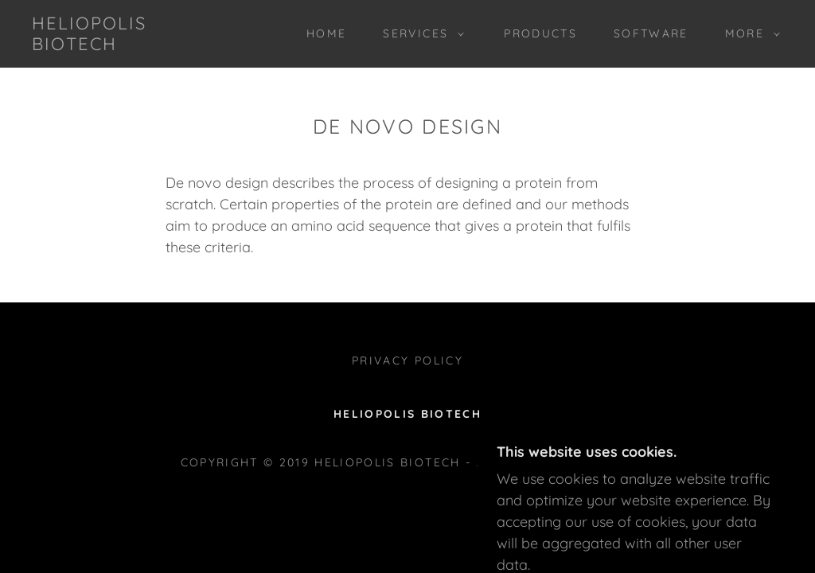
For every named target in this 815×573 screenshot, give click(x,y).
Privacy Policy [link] (407, 360)
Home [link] (326, 33)
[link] (132, 45)
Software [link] (651, 33)
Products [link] (540, 33)
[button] (419, 33)
